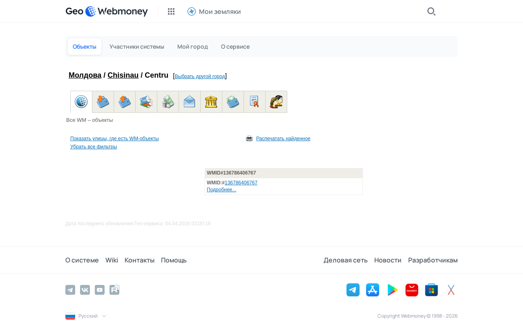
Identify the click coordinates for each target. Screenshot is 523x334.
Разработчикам (433, 260)
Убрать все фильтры (93, 147)
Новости (388, 260)
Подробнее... (221, 190)
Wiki (111, 260)
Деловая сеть (346, 260)
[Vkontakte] (85, 290)
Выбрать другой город (200, 76)
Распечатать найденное (283, 138)
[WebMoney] (116, 11)
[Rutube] (114, 290)
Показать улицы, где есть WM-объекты (114, 138)
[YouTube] (100, 290)
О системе (82, 260)
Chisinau (123, 75)
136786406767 (241, 183)
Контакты (139, 260)
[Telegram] (70, 290)
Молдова (85, 75)
